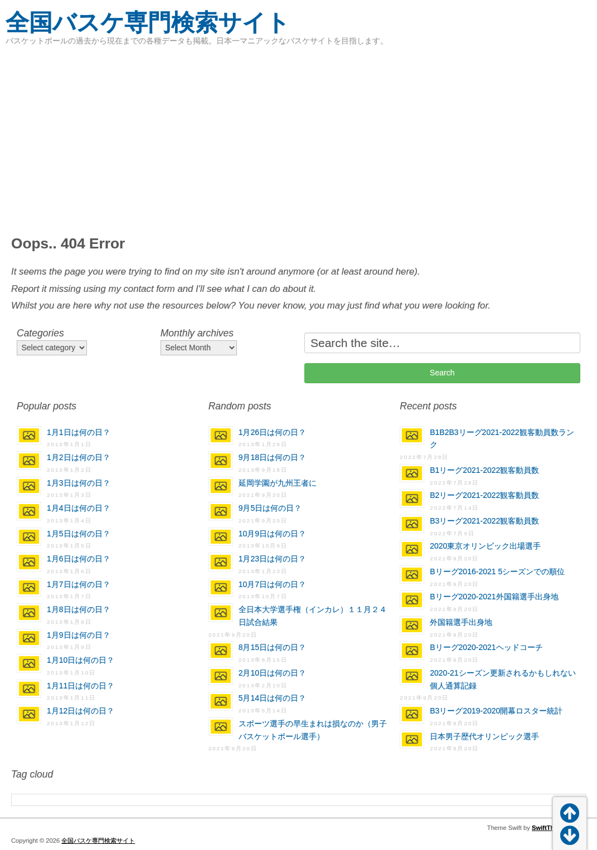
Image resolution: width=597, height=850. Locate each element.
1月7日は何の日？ (78, 584)
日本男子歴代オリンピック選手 (484, 736)
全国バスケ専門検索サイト (148, 22)
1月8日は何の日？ (78, 609)
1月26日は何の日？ (272, 432)
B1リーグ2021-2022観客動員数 (484, 470)
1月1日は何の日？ (78, 432)
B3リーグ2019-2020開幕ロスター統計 (496, 710)
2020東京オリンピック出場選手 (485, 545)
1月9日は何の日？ (78, 635)
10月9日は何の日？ (272, 533)
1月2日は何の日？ (78, 457)
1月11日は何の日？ (80, 685)
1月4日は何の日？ (78, 508)
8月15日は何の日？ (272, 647)
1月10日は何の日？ (80, 660)
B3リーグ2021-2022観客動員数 (484, 520)
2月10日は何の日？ (272, 672)
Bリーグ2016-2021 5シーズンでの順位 (497, 571)
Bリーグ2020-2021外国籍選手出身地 (494, 596)
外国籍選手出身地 (461, 622)
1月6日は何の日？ (78, 558)
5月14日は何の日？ (272, 697)
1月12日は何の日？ (80, 710)
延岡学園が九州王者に (278, 482)
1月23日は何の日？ (272, 558)
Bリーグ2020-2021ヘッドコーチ (486, 647)
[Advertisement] (298, 139)
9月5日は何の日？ (270, 508)
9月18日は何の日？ (272, 457)
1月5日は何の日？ (78, 533)
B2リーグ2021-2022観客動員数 (484, 495)
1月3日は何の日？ (78, 482)
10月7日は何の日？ (272, 584)
